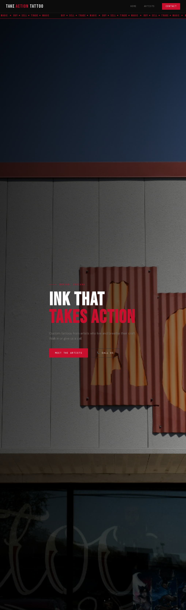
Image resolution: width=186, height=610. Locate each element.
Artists (149, 6)
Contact (171, 6)
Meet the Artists (68, 352)
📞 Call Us (105, 352)
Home (133, 6)
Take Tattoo (25, 6)
